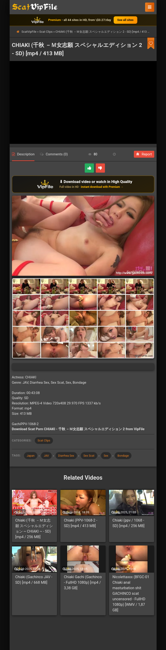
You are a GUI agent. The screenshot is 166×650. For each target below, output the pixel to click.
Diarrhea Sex (69, 456)
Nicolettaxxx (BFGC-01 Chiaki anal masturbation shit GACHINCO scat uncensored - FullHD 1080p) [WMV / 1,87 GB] (131, 594)
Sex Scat (94, 456)
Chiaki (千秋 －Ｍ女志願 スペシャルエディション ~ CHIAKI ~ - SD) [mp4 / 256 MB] (34, 529)
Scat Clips (46, 31)
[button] (149, 7)
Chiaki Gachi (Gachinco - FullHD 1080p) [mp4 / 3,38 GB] (83, 583)
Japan (31, 456)
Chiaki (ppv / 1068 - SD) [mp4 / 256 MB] (128, 524)
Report (144, 154)
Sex (112, 456)
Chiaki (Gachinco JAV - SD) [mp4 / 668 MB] (33, 581)
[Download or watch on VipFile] (83, 184)
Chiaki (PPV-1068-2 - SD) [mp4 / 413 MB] (80, 524)
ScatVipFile (29, 31)
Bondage (131, 456)
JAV (48, 456)
